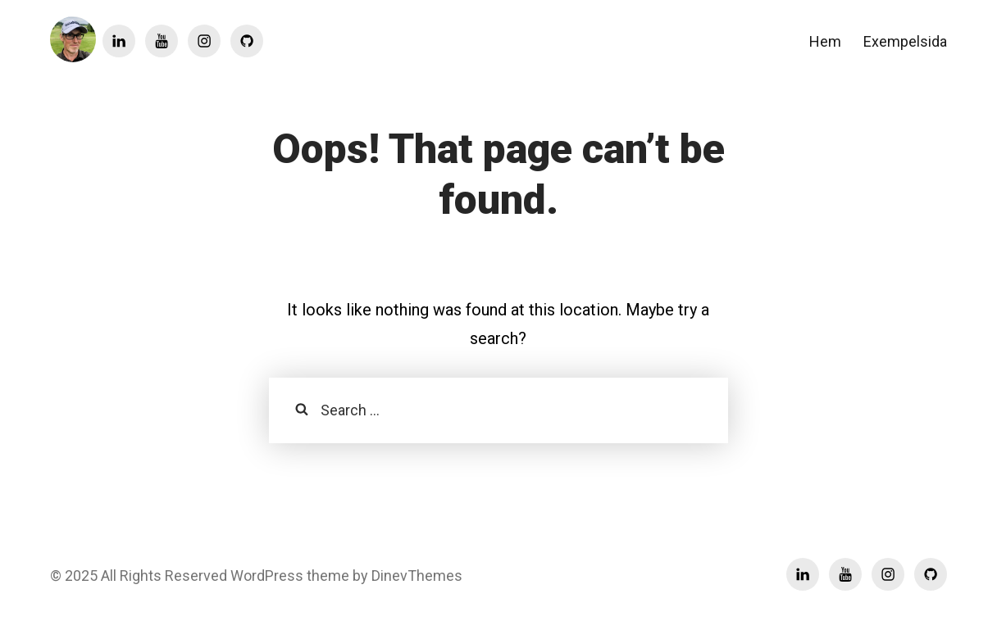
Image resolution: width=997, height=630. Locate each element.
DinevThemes (415, 575)
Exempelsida (905, 41)
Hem (825, 41)
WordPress (265, 575)
